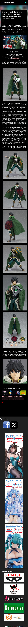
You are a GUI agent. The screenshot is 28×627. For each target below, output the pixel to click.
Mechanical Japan (9, 2)
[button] (3, 21)
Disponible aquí (15, 58)
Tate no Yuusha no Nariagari (16, 398)
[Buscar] (26, 2)
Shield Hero (5, 398)
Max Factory (10, 396)
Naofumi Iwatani (18, 396)
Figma (3, 396)
